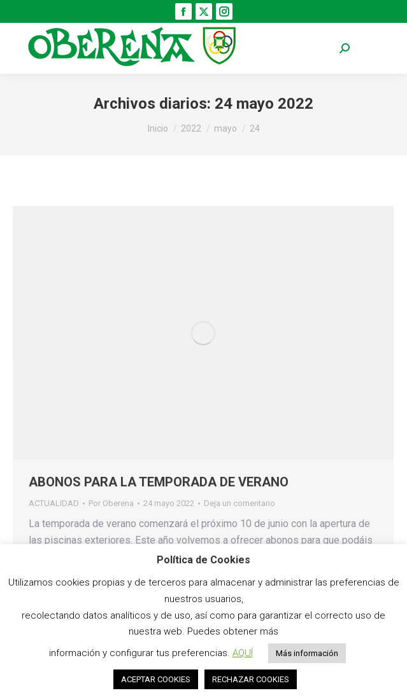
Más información (307, 653)
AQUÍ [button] (242, 653)
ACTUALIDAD (54, 503)
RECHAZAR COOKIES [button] (250, 679)
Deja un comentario (239, 503)
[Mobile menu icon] (375, 48)
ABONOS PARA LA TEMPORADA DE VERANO (159, 482)
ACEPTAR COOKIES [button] (155, 679)
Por (111, 503)
